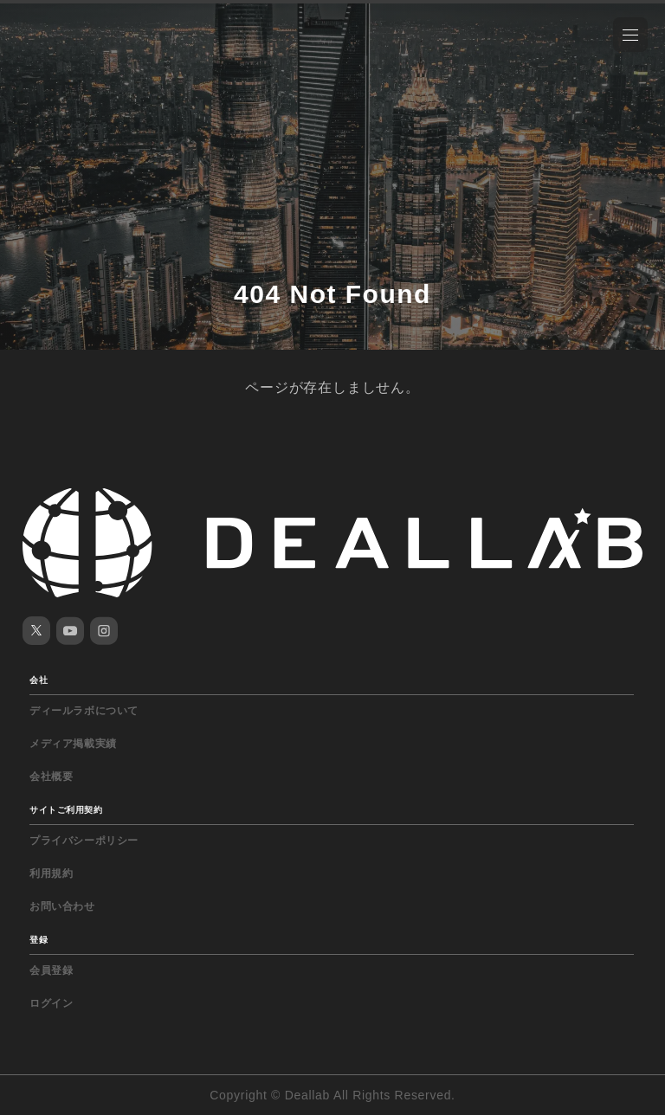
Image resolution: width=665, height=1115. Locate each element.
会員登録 (51, 970)
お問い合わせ (62, 906)
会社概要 (51, 776)
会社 (38, 680)
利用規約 (51, 873)
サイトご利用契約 (65, 810)
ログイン (51, 1003)
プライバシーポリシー (84, 841)
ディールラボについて (84, 711)
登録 (38, 939)
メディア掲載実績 (73, 744)
